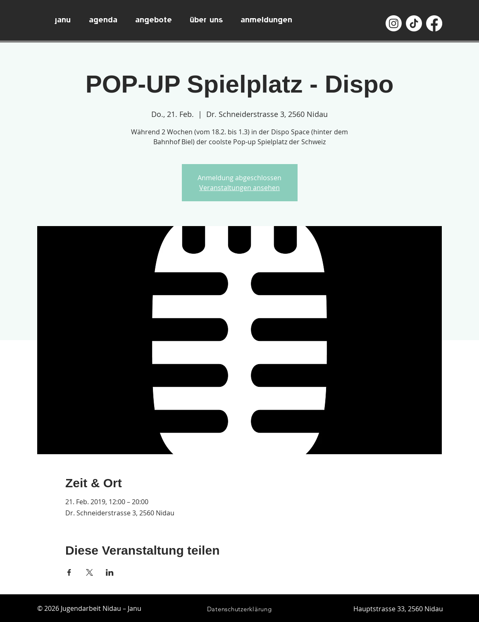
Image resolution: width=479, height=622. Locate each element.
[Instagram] (394, 23)
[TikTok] (414, 23)
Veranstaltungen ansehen (239, 187)
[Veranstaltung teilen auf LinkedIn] (110, 572)
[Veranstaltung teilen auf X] (89, 572)
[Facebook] (434, 23)
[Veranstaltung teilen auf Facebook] (69, 572)
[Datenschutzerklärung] (239, 609)
